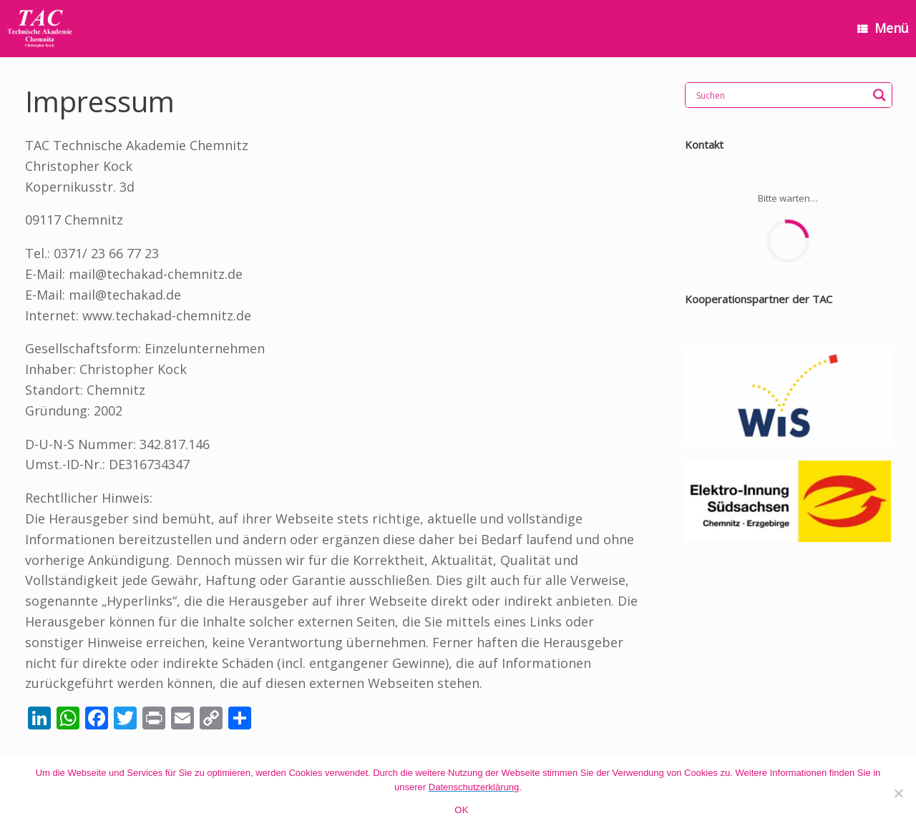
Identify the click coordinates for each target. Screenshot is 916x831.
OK (461, 810)
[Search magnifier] (879, 95)
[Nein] (898, 793)
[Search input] (780, 95)
